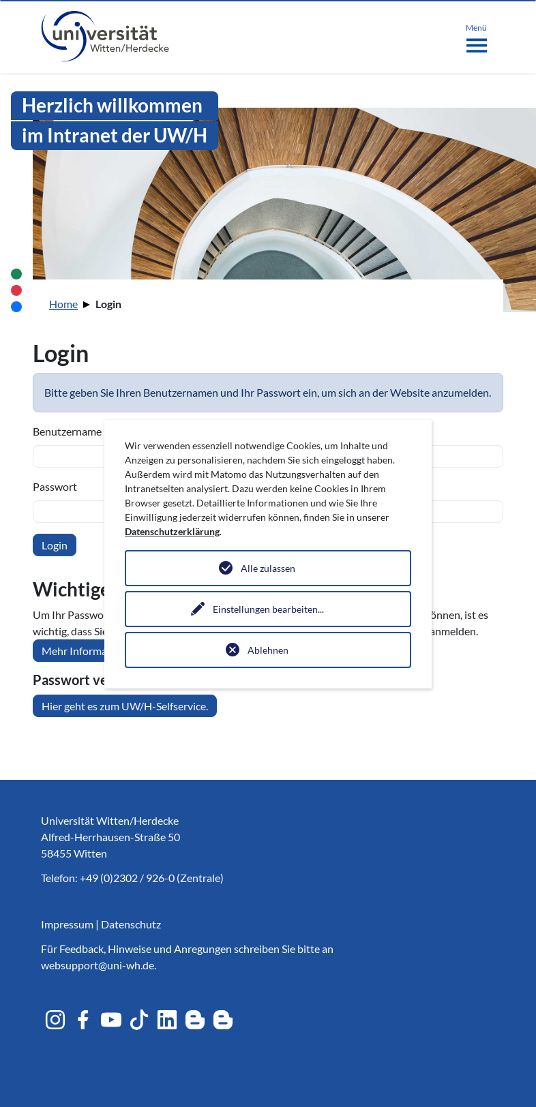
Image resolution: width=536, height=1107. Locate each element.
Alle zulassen (268, 568)
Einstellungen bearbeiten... (268, 609)
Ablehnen (268, 650)
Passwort (55, 486)
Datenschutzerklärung (172, 531)
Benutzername (67, 431)
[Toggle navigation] (476, 35)
